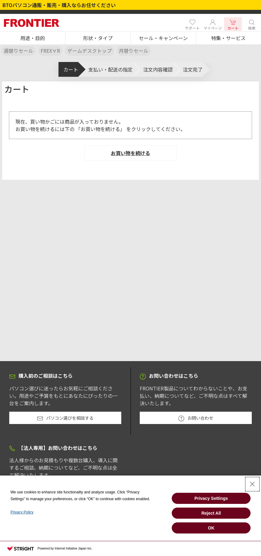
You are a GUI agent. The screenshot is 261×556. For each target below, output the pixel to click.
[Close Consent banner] (252, 484)
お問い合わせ (195, 418)
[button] (32, 38)
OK (211, 527)
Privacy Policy (22, 512)
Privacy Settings (211, 498)
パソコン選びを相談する (65, 418)
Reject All (211, 513)
